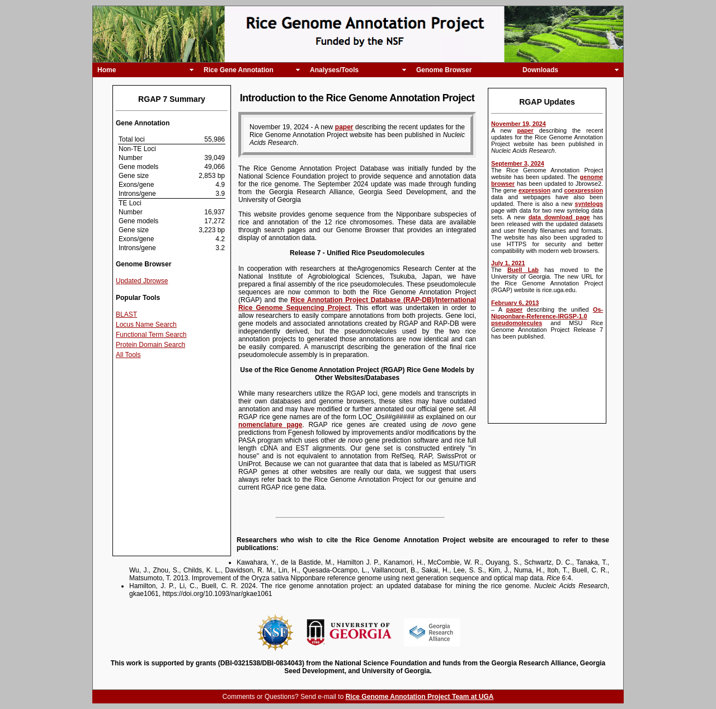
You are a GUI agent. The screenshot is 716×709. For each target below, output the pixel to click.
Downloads (540, 70)
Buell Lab (523, 269)
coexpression (583, 190)
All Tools (128, 355)
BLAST (126, 314)
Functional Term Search (151, 335)
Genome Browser (444, 70)
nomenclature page (270, 425)
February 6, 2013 (515, 302)
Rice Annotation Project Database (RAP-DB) (362, 300)
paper (525, 130)
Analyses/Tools (334, 70)
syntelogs (589, 203)
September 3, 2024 (517, 163)
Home (106, 70)
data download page (559, 217)
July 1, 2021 (508, 263)
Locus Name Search (146, 324)
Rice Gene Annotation (239, 70)
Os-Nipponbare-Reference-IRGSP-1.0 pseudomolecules (547, 316)
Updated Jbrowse (142, 281)
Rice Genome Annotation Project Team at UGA (420, 697)
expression (534, 190)
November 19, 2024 (518, 123)
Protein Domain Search (150, 345)
